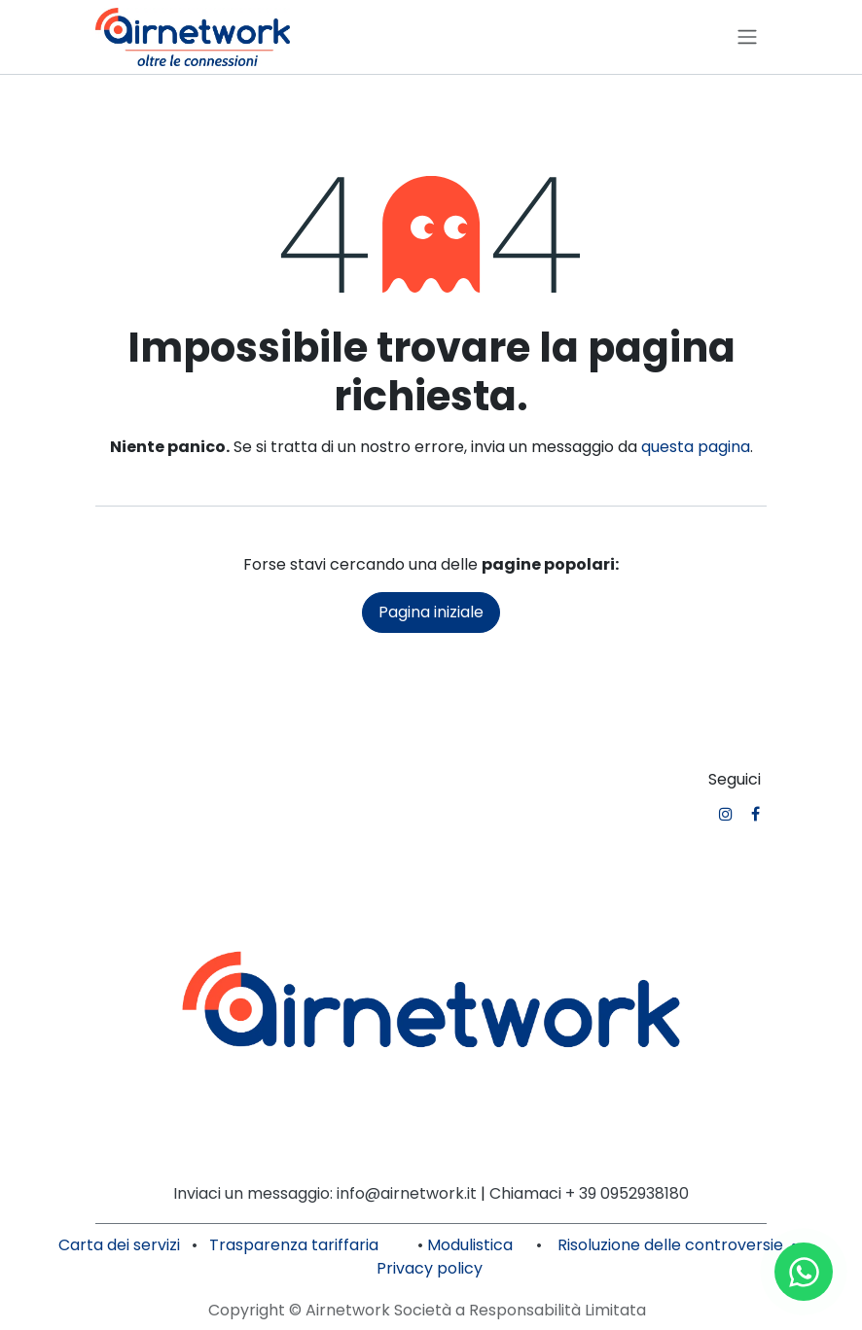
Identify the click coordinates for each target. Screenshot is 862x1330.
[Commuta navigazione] (747, 37)
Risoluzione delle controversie (670, 1245)
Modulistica (470, 1245)
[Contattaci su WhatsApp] (803, 1271)
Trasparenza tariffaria (295, 1245)
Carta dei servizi (119, 1245)
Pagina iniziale (431, 612)
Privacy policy (430, 1268)
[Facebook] (755, 813)
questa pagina (695, 447)
